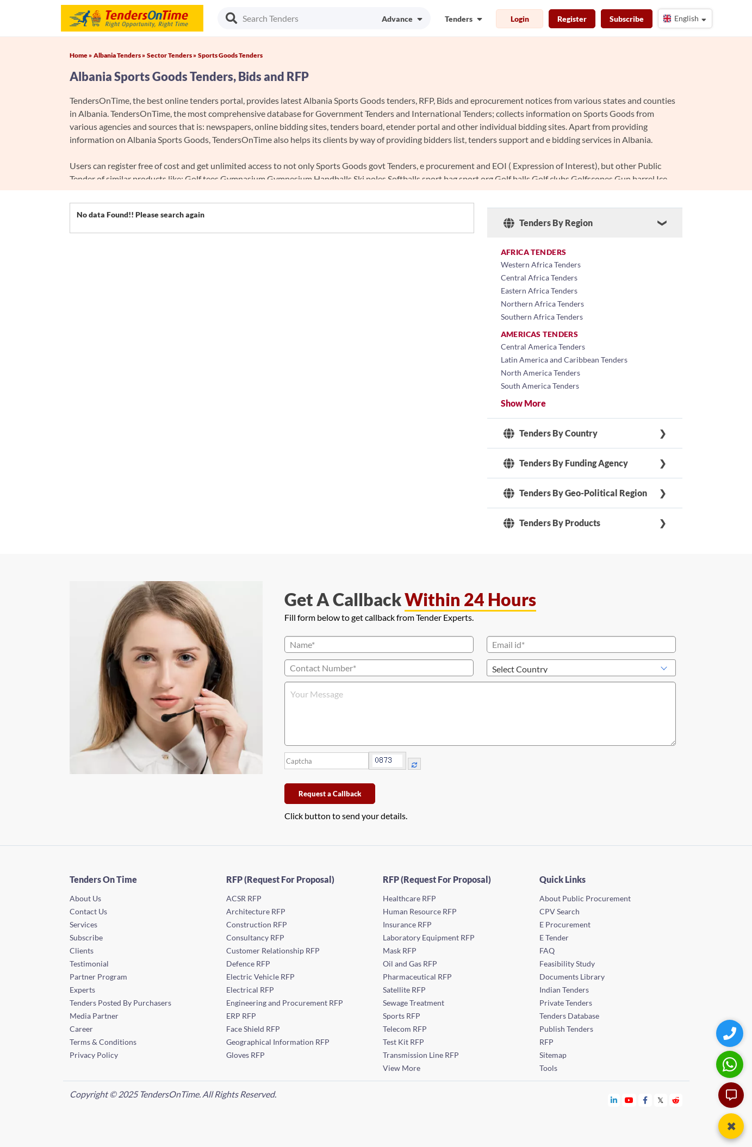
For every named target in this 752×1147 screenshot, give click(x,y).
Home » (81, 55)
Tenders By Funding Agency (566, 463)
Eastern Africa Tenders (539, 290)
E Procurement (565, 924)
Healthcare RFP (409, 898)
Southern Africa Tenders (542, 316)
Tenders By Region (548, 222)
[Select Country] (581, 667)
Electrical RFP (250, 989)
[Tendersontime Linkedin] (614, 1100)
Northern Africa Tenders (542, 303)
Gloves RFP (245, 1054)
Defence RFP (248, 963)
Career (81, 1028)
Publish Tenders (566, 1028)
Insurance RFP (407, 924)
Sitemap (553, 1054)
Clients (82, 950)
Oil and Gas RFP (410, 963)
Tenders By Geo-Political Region (575, 493)
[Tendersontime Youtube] (629, 1100)
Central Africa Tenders (539, 277)
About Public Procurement (585, 898)
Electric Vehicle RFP (260, 976)
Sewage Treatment (413, 1002)
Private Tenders (565, 1002)
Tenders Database (569, 1015)
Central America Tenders (543, 346)
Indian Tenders (564, 989)
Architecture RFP (255, 911)
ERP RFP (241, 1015)
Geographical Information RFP (278, 1041)
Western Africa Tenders (541, 264)
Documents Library (572, 976)
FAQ (547, 950)
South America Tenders (540, 385)
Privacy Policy (94, 1054)
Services (83, 924)
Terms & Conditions (103, 1041)
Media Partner (94, 1015)
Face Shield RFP (253, 1028)
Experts (82, 989)
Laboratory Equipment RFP (429, 937)
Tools (548, 1068)
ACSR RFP (244, 898)
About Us (85, 898)
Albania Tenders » (119, 55)
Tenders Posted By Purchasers (120, 1002)
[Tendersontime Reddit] (676, 1100)
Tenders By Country (551, 433)
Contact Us (88, 911)
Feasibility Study (567, 963)
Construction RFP (256, 924)
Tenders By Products (552, 522)
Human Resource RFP (420, 911)
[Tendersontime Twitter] (661, 1100)
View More (401, 1068)
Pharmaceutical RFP (417, 976)
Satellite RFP (404, 989)
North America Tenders (540, 372)
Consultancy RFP (255, 937)
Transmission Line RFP (421, 1054)
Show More (523, 403)
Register (572, 18)
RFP (546, 1041)
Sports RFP (401, 1015)
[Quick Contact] (731, 1033)
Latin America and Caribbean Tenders (564, 359)
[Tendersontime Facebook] (645, 1100)
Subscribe (627, 18)
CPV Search (559, 911)
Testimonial (89, 963)
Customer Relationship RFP (273, 950)
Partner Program (98, 976)
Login (520, 18)
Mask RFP (400, 950)
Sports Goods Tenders (230, 55)
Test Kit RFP (403, 1041)
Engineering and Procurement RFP (284, 1002)
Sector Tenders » (171, 55)
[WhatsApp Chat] (731, 1064)
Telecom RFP (405, 1028)
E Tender (554, 937)
